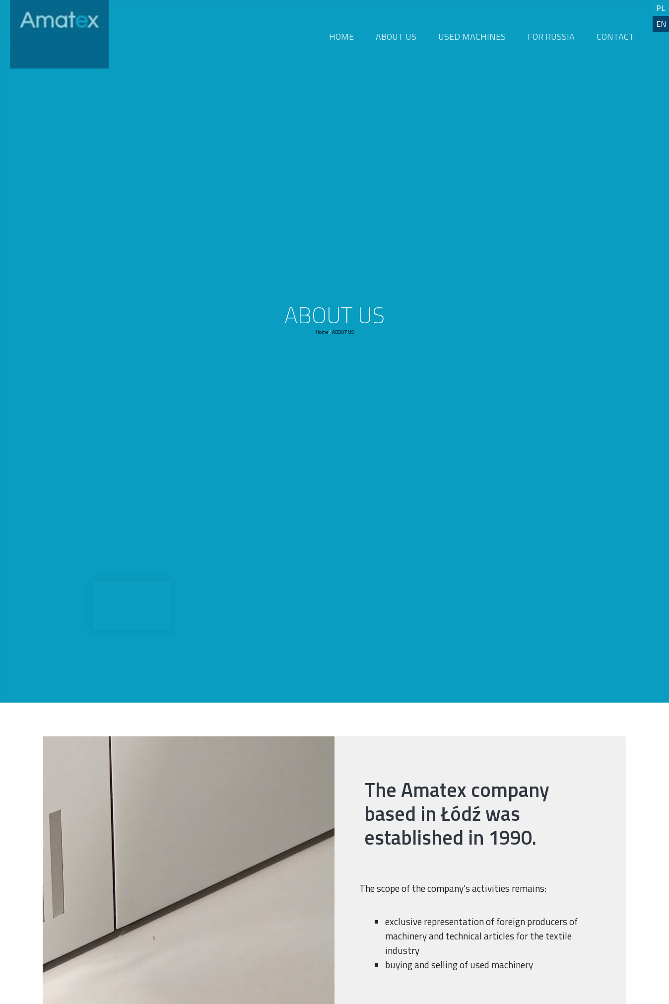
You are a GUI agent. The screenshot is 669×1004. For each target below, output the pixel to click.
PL (660, 8)
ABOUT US (396, 36)
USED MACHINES (472, 36)
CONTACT (615, 36)
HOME (341, 36)
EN (661, 24)
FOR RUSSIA (551, 36)
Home (322, 332)
